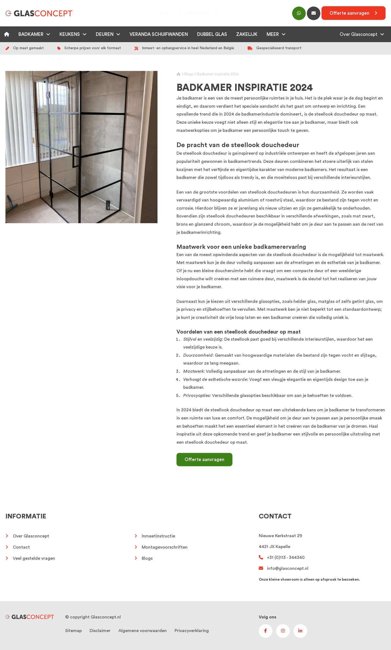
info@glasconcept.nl (283, 568)
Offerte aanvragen (204, 459)
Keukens (69, 34)
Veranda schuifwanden (159, 34)
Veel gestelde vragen (34, 558)
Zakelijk (246, 34)
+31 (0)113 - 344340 (282, 557)
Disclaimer (100, 631)
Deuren (104, 34)
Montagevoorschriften (165, 547)
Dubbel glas (212, 34)
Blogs (188, 74)
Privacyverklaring (192, 631)
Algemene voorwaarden (142, 631)
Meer (273, 34)
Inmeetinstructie (158, 536)
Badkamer (30, 34)
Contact (21, 547)
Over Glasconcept (358, 34)
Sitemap (73, 631)
